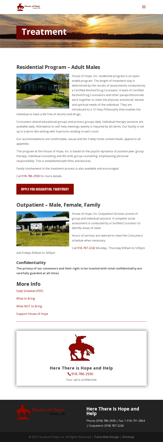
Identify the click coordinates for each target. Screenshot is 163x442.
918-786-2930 (31, 176)
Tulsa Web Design (106, 437)
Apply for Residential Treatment (45, 189)
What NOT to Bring (29, 306)
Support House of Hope (32, 314)
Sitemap (128, 437)
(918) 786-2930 (106, 421)
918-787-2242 (86, 248)
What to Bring (25, 298)
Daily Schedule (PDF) (29, 291)
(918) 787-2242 (114, 426)
